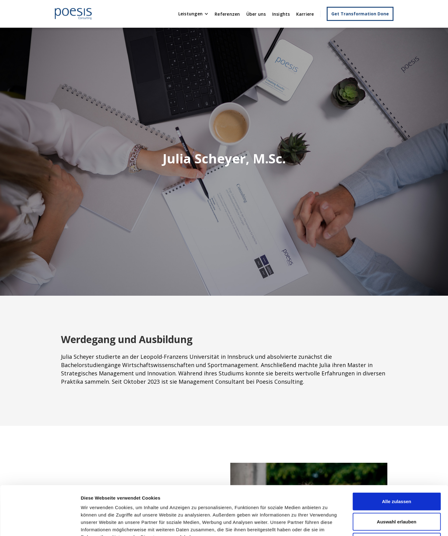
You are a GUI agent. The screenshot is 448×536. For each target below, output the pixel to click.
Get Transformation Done (360, 14)
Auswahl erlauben (396, 475)
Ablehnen (396, 495)
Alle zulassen (396, 455)
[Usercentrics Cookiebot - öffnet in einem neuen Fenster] (40, 524)
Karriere (305, 14)
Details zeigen (327, 523)
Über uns (256, 14)
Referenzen (227, 14)
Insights (281, 14)
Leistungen (190, 14)
